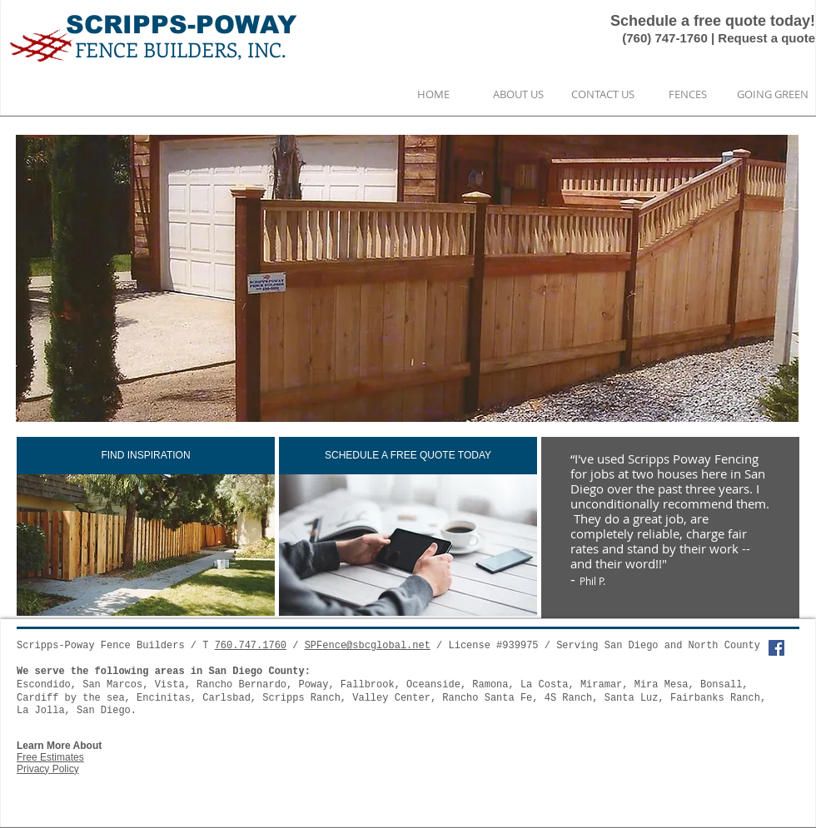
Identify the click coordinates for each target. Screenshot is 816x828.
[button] (407, 278)
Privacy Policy (48, 769)
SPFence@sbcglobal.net (367, 646)
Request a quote (766, 38)
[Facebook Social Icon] (776, 648)
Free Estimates (50, 757)
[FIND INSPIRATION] (146, 455)
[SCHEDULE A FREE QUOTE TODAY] (408, 455)
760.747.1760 (250, 646)
